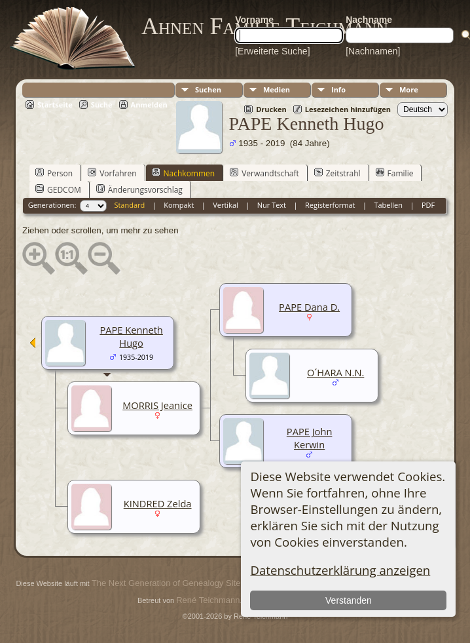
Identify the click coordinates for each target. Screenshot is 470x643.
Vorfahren (112, 173)
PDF (428, 205)
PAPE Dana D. (309, 306)
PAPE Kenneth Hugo (130, 336)
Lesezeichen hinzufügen (348, 109)
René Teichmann (208, 600)
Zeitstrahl (337, 173)
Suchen (208, 89)
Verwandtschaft (264, 173)
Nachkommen (183, 173)
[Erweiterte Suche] (272, 51)
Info (338, 89)
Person (54, 173)
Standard (129, 205)
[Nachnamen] (373, 51)
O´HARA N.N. (335, 372)
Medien (276, 89)
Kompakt (179, 205)
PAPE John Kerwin (310, 438)
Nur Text (271, 205)
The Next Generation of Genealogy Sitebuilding (181, 583)
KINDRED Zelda (158, 503)
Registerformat (330, 205)
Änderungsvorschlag (139, 189)
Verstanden (348, 600)
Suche (102, 104)
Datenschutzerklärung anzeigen (340, 570)
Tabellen (388, 205)
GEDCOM (58, 189)
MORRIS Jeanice (157, 405)
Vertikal (225, 205)
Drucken (271, 109)
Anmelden (149, 104)
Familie (395, 173)
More (408, 89)
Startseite (55, 104)
